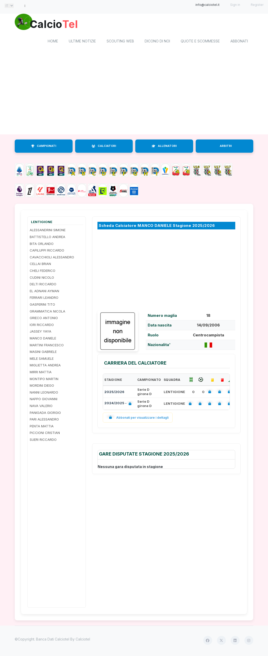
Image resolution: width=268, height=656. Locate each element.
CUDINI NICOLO (42, 278)
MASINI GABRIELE (43, 353)
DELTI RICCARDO (43, 285)
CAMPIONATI (43, 147)
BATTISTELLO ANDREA (47, 238)
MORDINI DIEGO (42, 386)
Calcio (58, 24)
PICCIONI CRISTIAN (45, 434)
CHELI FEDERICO (42, 271)
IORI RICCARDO (42, 325)
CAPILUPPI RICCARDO (47, 251)
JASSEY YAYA (40, 332)
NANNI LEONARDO (44, 393)
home (53, 42)
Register (257, 5)
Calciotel (83, 640)
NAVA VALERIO (41, 406)
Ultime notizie (82, 42)
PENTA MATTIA (42, 427)
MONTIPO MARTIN (44, 380)
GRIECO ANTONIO (44, 319)
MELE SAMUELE (42, 359)
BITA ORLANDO (42, 244)
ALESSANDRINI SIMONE (47, 231)
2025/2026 (114, 393)
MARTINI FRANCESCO (47, 346)
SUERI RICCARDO (43, 440)
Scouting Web (120, 42)
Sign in (235, 5)
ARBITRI (226, 147)
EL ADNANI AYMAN (44, 292)
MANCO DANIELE (43, 339)
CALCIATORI (104, 147)
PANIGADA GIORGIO (45, 413)
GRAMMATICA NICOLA (47, 312)
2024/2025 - (118, 404)
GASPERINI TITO (42, 305)
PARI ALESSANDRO (44, 420)
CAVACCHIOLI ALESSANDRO (52, 258)
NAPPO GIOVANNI (43, 400)
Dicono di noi (157, 42)
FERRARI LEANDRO (44, 298)
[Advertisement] (134, 94)
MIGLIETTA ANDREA (45, 366)
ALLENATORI (164, 147)
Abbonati (239, 42)
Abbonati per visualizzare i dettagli (138, 418)
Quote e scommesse (200, 42)
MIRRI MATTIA (41, 373)
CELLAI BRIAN (40, 265)
